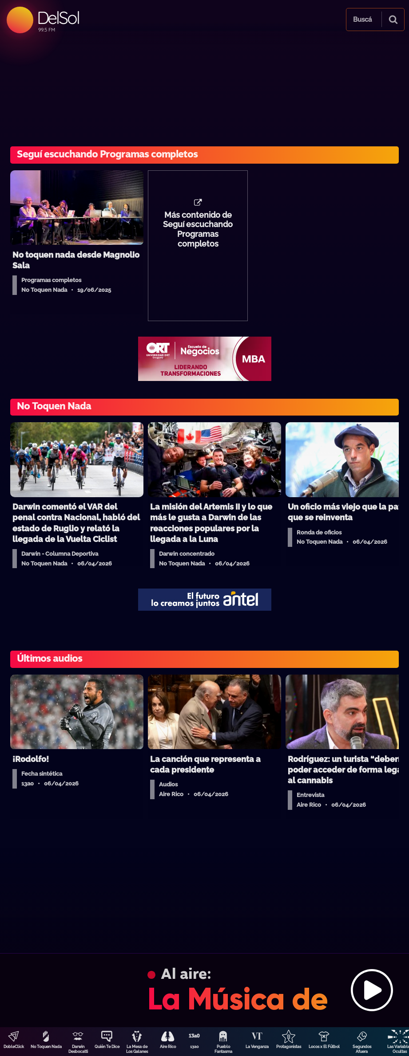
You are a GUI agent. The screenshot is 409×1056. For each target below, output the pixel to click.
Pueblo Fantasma (223, 1049)
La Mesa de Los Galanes (137, 1049)
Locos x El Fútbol (324, 1046)
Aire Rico (168, 1046)
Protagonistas (288, 1046)
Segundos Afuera (362, 1049)
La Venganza (257, 1046)
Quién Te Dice (107, 1046)
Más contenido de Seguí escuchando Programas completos (198, 230)
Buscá (362, 20)
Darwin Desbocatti (78, 1049)
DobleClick (14, 1046)
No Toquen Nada (46, 1046)
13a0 (194, 1046)
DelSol (58, 17)
